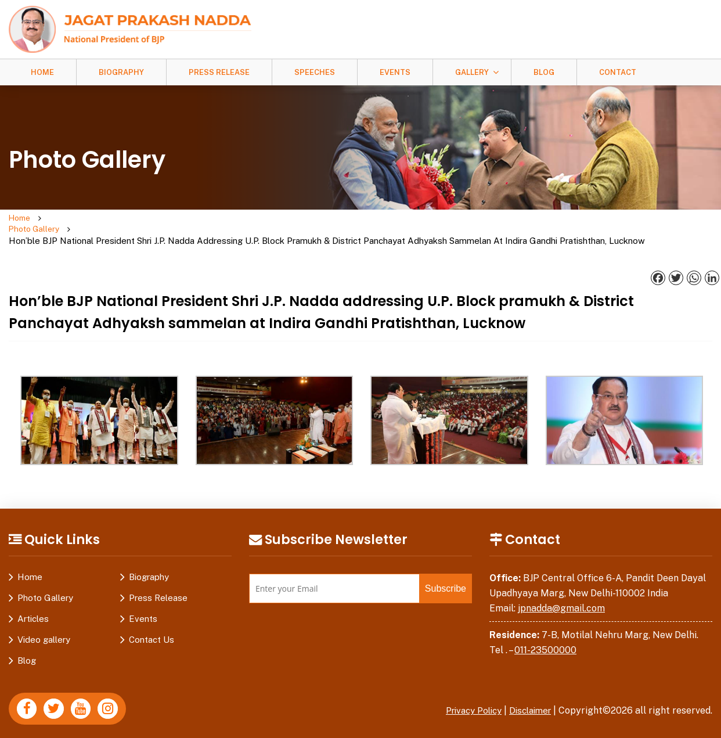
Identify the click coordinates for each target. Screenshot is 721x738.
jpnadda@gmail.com (561, 598)
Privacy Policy (465, 701)
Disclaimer (527, 701)
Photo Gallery (65, 225)
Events (395, 72)
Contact (617, 72)
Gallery (472, 72)
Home (42, 72)
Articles (33, 609)
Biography (121, 72)
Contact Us (151, 630)
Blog (543, 72)
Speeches (314, 72)
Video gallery (43, 630)
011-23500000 (545, 640)
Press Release (219, 72)
